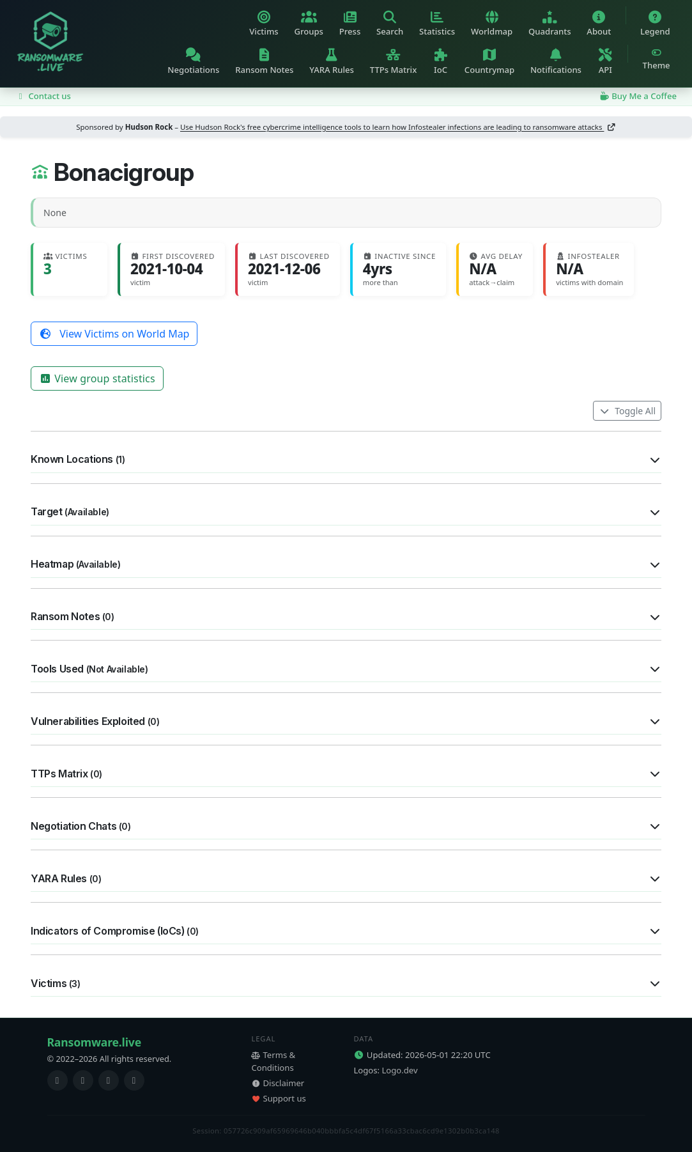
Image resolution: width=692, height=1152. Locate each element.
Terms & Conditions (273, 1061)
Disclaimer (277, 1083)
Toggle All (627, 411)
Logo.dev (399, 1070)
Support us (278, 1098)
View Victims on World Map (114, 334)
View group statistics (97, 378)
